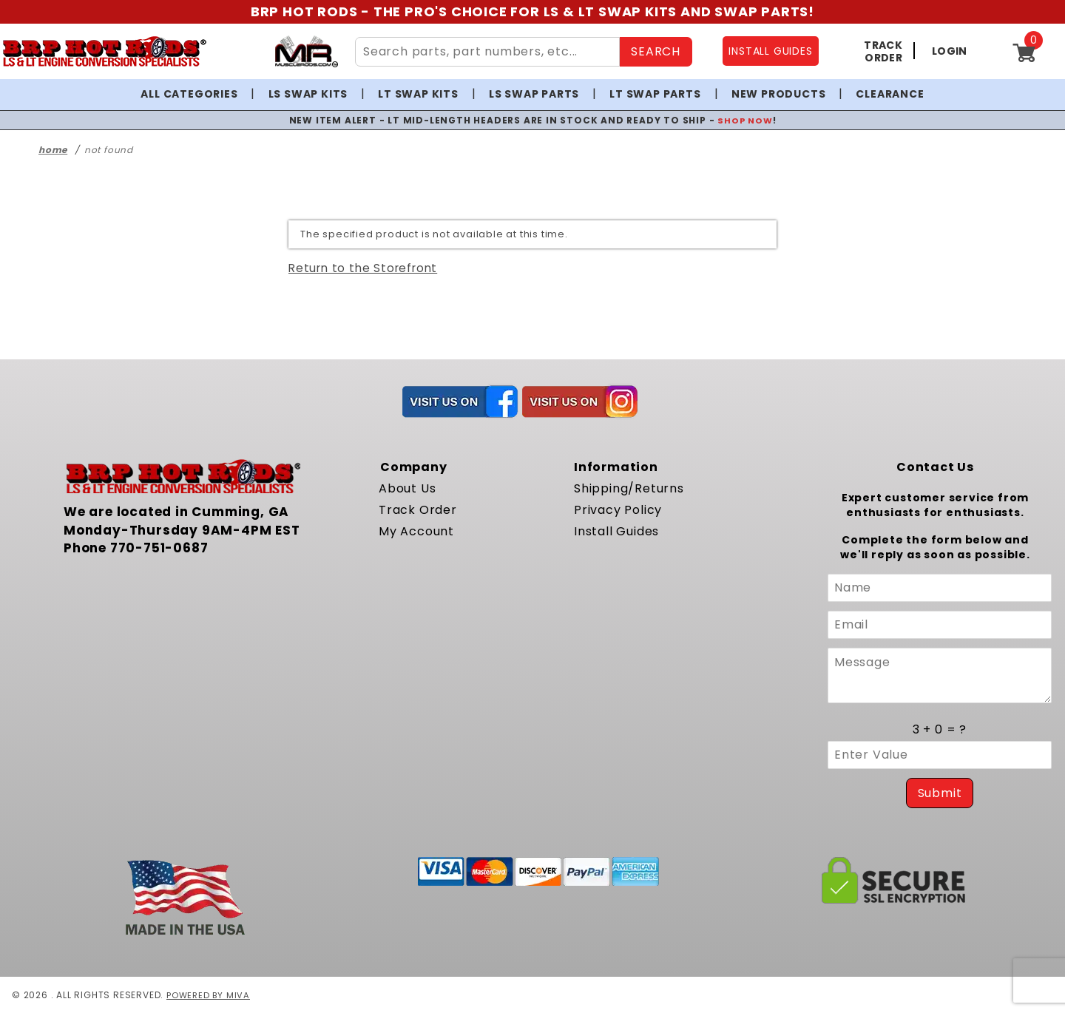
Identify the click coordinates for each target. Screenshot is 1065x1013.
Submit (940, 793)
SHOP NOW (745, 120)
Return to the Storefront (362, 268)
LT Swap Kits (418, 94)
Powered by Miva (209, 995)
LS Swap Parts (534, 94)
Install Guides (616, 531)
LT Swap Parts (654, 94)
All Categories (189, 94)
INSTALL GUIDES (770, 51)
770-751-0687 (159, 548)
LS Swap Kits (308, 94)
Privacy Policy (618, 509)
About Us (407, 488)
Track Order (418, 509)
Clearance (890, 94)
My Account (416, 531)
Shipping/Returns (629, 488)
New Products (778, 94)
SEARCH (655, 51)
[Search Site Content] (487, 52)
